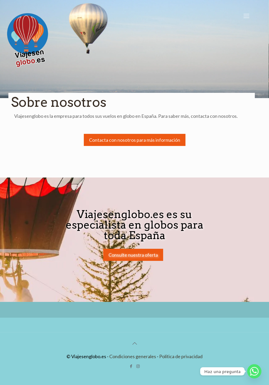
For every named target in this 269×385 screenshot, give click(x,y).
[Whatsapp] (254, 371)
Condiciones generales (132, 356)
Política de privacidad (181, 356)
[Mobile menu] (246, 15)
